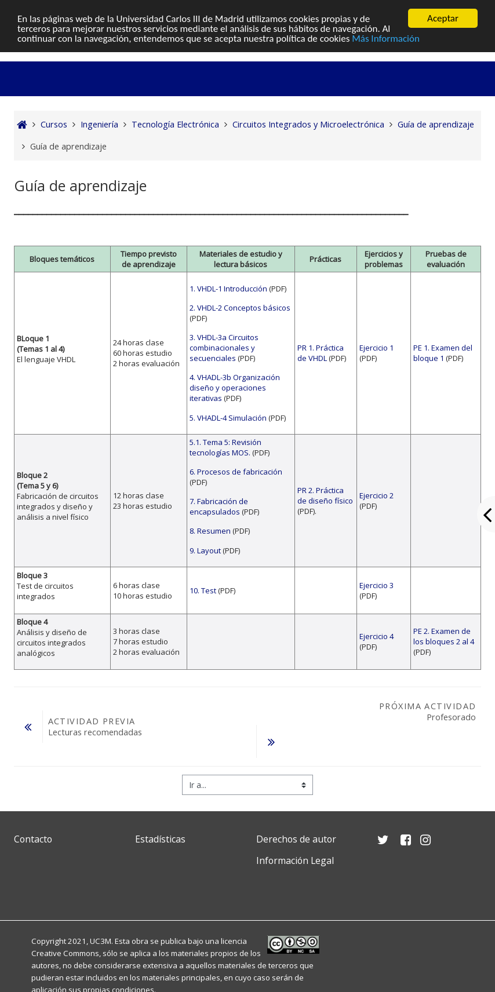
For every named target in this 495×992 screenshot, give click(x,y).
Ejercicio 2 (376, 495)
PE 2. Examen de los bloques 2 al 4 (443, 636)
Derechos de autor (296, 839)
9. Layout (205, 550)
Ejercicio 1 (376, 347)
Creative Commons (65, 953)
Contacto (33, 839)
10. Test (203, 590)
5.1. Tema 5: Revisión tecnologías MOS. (225, 447)
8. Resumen (210, 531)
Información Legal (295, 860)
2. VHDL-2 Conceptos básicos (240, 307)
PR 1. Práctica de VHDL (320, 352)
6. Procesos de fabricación (236, 471)
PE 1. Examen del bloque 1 (442, 352)
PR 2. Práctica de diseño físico (325, 495)
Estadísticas (160, 839)
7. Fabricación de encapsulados (219, 506)
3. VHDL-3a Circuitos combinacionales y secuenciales (224, 347)
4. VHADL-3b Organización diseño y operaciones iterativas (235, 387)
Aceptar (442, 18)
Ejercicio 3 (376, 585)
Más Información (386, 38)
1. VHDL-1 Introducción (228, 288)
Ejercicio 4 (376, 636)
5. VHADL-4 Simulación (228, 418)
